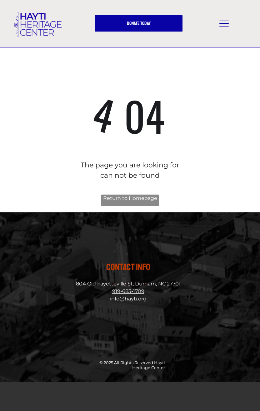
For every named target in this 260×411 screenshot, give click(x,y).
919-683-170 (126, 291)
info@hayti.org (128, 299)
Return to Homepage (130, 198)
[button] (224, 23)
